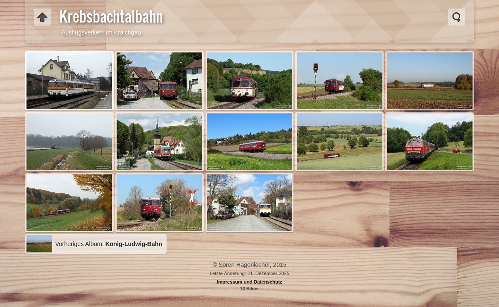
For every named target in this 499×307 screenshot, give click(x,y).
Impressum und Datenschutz (249, 281)
